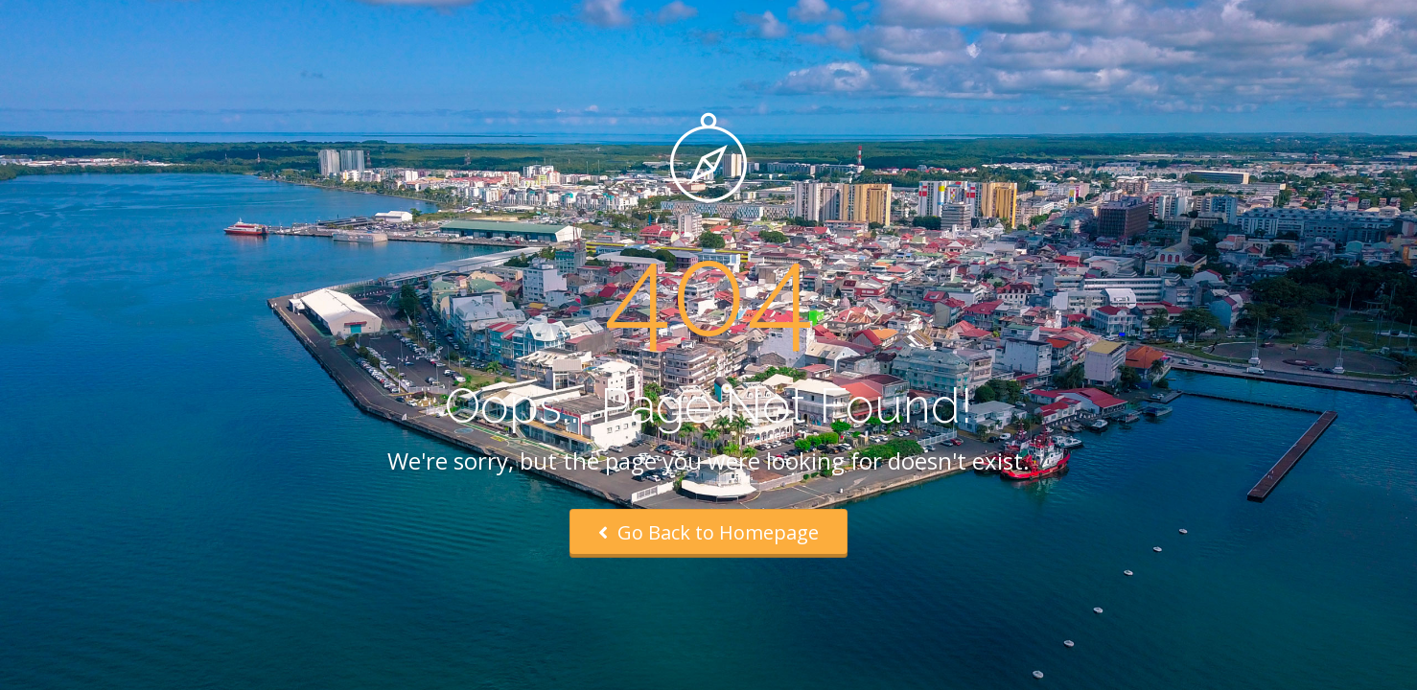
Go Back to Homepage (708, 532)
